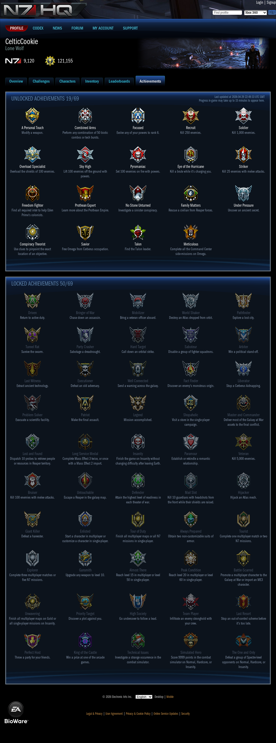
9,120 (29, 61)
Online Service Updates (166, 714)
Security (185, 714)
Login (259, 2)
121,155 (65, 61)
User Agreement (114, 714)
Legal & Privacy (94, 714)
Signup (271, 2)
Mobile (170, 697)
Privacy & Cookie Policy (138, 714)
